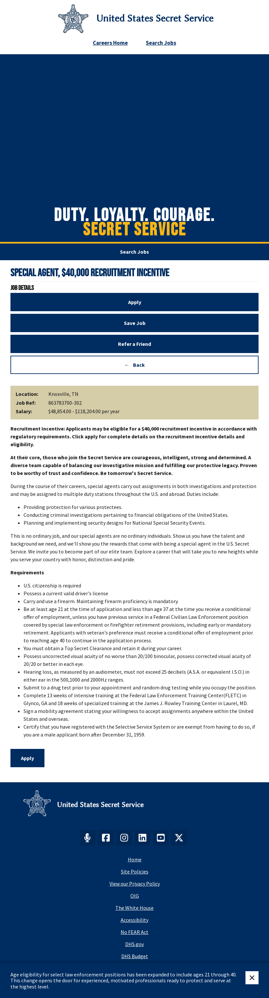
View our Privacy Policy (134, 883)
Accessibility (134, 920)
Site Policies (134, 871)
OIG (134, 895)
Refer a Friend (134, 344)
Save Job (134, 323)
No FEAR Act (134, 932)
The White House (134, 908)
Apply (134, 302)
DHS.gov (134, 944)
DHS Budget (134, 956)
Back (139, 365)
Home (135, 859)
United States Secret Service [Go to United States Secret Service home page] (154, 18)
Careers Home (110, 42)
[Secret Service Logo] (73, 18)
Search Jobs (161, 42)
